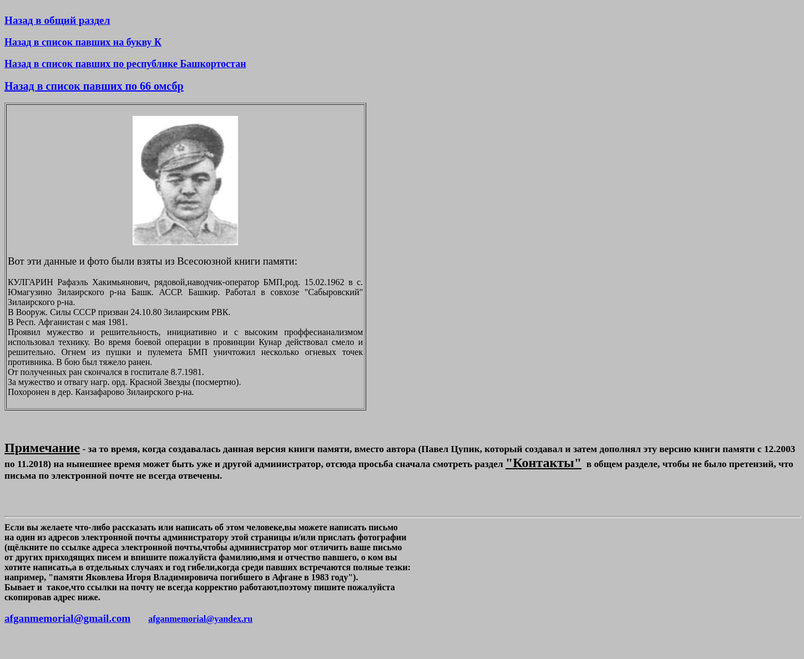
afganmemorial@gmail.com (67, 618)
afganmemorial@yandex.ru (200, 618)
